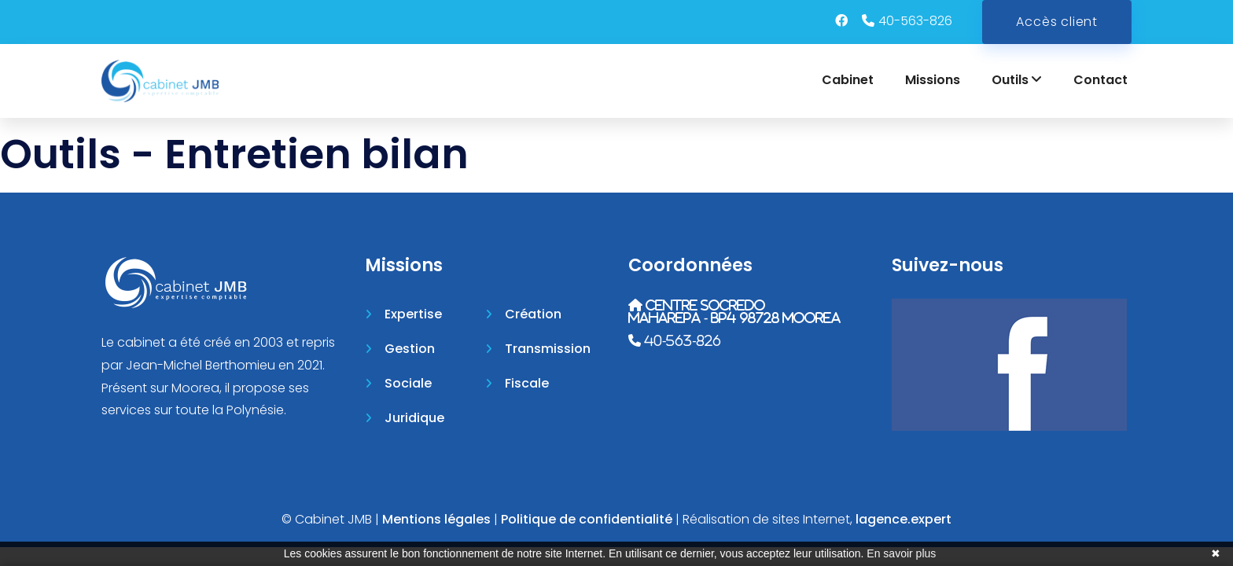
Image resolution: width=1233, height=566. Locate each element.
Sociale (408, 383)
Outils (1017, 80)
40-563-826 (915, 21)
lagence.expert (903, 519)
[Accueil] (160, 81)
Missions (932, 80)
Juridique (414, 418)
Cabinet (848, 80)
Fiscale (527, 383)
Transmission (548, 349)
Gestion (410, 349)
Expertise (413, 314)
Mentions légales (436, 519)
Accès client (1057, 22)
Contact (1100, 80)
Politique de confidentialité (586, 519)
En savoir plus (901, 553)
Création (533, 314)
